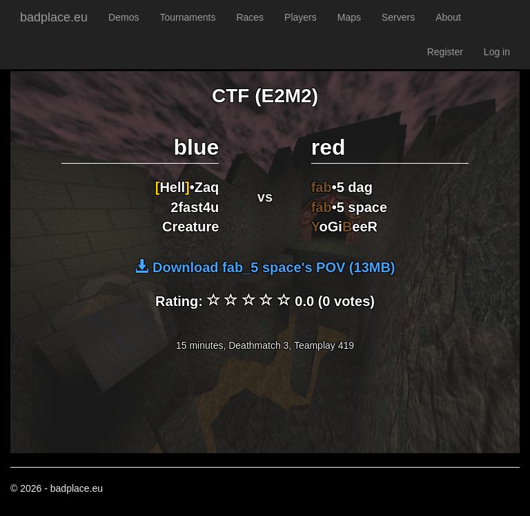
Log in (497, 51)
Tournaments (187, 17)
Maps (349, 17)
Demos (123, 17)
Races (250, 17)
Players (300, 17)
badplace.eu (54, 17)
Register (445, 51)
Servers (398, 17)
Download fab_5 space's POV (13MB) (265, 267)
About (448, 17)
